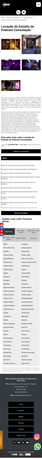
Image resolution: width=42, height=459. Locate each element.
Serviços (21, 423)
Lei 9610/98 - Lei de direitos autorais (12, 371)
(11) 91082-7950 (13, 144)
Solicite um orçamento (21, 151)
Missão (21, 417)
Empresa (21, 410)
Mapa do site (21, 435)
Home (21, 404)
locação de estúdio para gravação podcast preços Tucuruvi (19, 208)
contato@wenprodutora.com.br (21, 395)
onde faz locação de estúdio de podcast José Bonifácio (18, 165)
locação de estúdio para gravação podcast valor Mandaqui (19, 169)
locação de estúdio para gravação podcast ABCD (16, 188)
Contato (21, 429)
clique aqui (23, 144)
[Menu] (39, 4)
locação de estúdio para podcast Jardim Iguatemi (16, 173)
